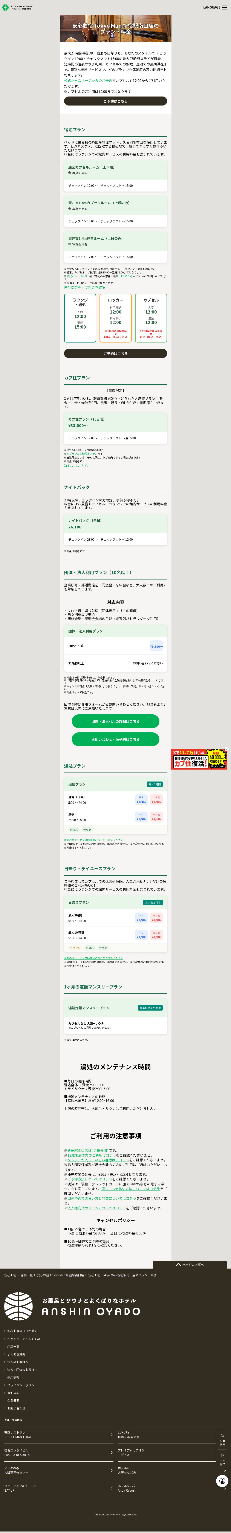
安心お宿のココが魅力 (22, 1330)
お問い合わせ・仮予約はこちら (116, 739)
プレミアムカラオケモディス (131, 1452)
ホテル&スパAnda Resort (127, 1488)
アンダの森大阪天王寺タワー (16, 1470)
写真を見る (77, 173)
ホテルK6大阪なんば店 (127, 1470)
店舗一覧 (13, 1346)
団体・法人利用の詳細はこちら (116, 721)
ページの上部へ (190, 1264)
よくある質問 (16, 1354)
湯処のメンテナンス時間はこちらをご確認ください (93, 839)
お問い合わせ (16, 1408)
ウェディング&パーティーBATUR (21, 1488)
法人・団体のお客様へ (22, 1369)
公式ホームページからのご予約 (88, 80)
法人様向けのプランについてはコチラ (96, 1207)
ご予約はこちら (116, 101)
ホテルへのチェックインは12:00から (88, 268)
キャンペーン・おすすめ (23, 1338)
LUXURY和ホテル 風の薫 (128, 1434)
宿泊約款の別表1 (80, 1245)
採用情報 (13, 1377)
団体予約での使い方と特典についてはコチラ (101, 1198)
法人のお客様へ (17, 1362)
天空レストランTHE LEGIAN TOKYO (18, 1434)
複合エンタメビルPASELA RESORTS (17, 1452)
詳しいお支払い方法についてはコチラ (130, 1188)
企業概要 (13, 1400)
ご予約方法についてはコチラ (89, 1178)
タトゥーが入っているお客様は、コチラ (98, 1159)
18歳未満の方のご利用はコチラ (91, 1155)
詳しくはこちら (76, 466)
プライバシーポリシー (22, 1385)
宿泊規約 (13, 1392)
